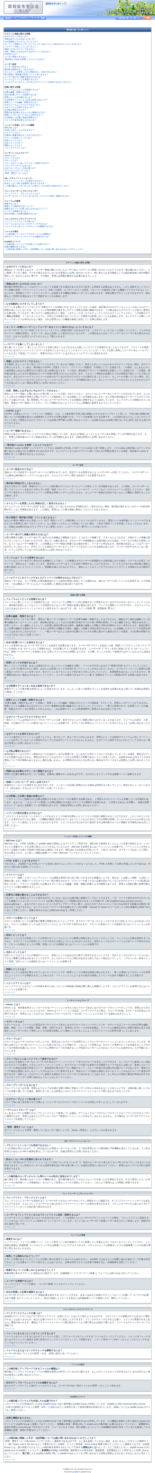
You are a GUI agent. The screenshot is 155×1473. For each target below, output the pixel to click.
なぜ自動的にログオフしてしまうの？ (21, 41)
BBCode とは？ (11, 127)
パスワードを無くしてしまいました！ (21, 46)
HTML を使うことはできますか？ (19, 130)
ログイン (23, 18)
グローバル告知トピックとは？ (18, 138)
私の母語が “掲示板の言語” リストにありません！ (26, 74)
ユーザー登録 (38, 18)
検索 (147, 18)
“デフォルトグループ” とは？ (17, 170)
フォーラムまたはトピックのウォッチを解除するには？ (29, 226)
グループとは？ (11, 160)
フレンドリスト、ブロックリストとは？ (22, 193)
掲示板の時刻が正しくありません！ (20, 69)
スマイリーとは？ (12, 132)
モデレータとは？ (12, 158)
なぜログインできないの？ (16, 36)
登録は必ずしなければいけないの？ (20, 39)
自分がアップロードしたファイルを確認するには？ (27, 236)
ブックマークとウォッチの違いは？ (20, 221)
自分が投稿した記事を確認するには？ (21, 214)
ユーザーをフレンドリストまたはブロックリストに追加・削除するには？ (37, 196)
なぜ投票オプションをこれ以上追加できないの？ (26, 100)
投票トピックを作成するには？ (18, 97)
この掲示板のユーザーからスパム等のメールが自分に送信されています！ (37, 186)
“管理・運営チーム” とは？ (16, 173)
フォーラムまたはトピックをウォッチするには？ (26, 224)
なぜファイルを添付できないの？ (19, 107)
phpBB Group (49, 1404)
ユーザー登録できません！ (16, 57)
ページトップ (9, 279)
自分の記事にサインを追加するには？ (21, 94)
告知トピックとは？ (13, 140)
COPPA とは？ (11, 54)
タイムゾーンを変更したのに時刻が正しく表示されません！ (31, 72)
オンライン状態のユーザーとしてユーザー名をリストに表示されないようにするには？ (43, 44)
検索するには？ (11, 203)
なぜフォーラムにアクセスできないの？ (22, 105)
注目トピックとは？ (13, 143)
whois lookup (91, 1444)
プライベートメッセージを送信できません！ (24, 181)
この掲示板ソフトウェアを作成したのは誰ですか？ (27, 244)
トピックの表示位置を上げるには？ (20, 120)
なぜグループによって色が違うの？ (20, 168)
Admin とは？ (10, 155)
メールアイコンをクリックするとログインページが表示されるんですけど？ (38, 82)
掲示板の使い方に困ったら (129, 18)
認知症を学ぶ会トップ (56, 3)
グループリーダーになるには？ (18, 165)
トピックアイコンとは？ (15, 148)
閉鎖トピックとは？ (13, 145)
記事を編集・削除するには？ (17, 92)
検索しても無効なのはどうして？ (19, 206)
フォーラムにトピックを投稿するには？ (22, 89)
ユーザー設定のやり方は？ (16, 67)
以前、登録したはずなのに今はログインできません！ (28, 51)
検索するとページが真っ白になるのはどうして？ (26, 208)
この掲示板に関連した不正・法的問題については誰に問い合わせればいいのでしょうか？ (44, 249)
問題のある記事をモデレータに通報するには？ (25, 112)
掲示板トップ (10, 18)
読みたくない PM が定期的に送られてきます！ (25, 183)
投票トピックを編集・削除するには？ (21, 102)
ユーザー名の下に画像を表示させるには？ (23, 77)
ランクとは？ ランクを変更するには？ (21, 79)
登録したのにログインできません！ (20, 49)
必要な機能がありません (15, 247)
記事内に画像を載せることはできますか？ (23, 135)
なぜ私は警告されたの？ (15, 110)
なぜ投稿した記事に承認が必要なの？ (21, 117)
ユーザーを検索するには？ (16, 211)
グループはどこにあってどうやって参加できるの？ (27, 163)
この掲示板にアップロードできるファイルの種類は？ (28, 234)
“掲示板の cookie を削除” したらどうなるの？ (24, 59)
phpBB (75, 1472)
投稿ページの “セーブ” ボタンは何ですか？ (23, 115)
